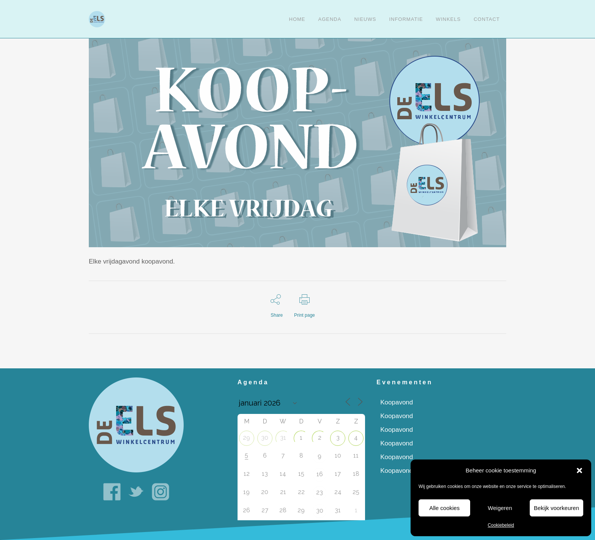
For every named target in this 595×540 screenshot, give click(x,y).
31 (283, 437)
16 (319, 474)
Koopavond (396, 402)
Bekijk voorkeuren (556, 508)
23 (319, 492)
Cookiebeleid (501, 525)
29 (246, 437)
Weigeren (500, 508)
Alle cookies (444, 508)
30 (264, 437)
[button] (579, 470)
